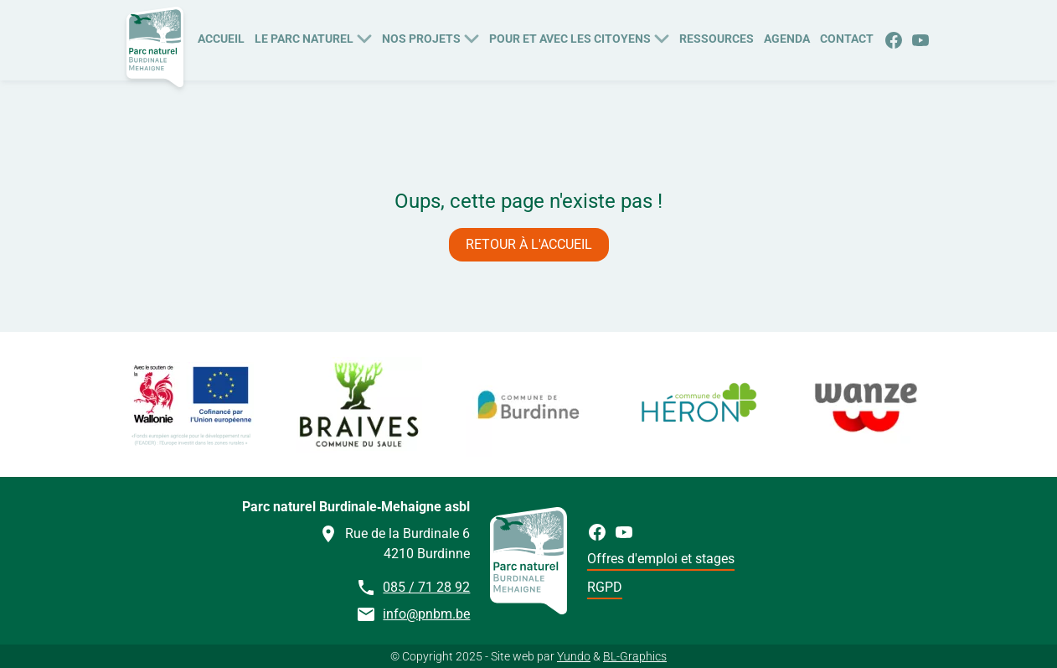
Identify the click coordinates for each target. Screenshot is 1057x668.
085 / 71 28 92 (426, 587)
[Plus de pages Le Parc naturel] (364, 37)
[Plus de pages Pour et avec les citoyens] (661, 37)
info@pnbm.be (426, 614)
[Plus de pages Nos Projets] (471, 37)
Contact (847, 38)
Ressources (716, 38)
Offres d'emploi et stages (661, 559)
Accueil (221, 38)
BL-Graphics (635, 656)
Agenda (787, 38)
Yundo (573, 656)
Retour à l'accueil (529, 244)
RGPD (604, 587)
